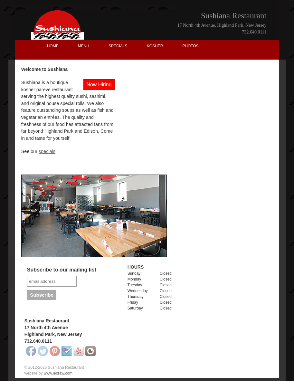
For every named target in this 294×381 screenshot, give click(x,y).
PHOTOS (190, 46)
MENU (83, 46)
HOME (53, 46)
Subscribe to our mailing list (61, 269)
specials (47, 151)
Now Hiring (98, 84)
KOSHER (155, 46)
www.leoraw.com (58, 373)
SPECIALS (118, 46)
